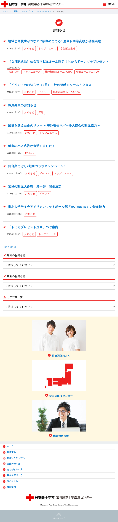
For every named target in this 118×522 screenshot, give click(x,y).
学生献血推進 (67, 48)
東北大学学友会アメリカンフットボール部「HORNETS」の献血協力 (56, 206)
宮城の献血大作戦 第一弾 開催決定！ (36, 186)
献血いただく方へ (16, 458)
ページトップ (59, 515)
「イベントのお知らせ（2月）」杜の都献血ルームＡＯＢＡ (50, 85)
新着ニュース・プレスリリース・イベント (32, 11)
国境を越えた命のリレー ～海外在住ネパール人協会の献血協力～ (54, 125)
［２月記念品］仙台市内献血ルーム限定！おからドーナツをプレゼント (58, 61)
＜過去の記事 (10, 247)
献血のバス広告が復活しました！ (31, 146)
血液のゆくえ (13, 464)
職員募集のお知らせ (22, 105)
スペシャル (12, 481)
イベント (44, 92)
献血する (11, 452)
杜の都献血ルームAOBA (58, 71)
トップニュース (47, 48)
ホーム (6, 11)
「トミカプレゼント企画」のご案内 (33, 227)
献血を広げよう (15, 475)
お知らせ (29, 48)
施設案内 (11, 487)
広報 (41, 112)
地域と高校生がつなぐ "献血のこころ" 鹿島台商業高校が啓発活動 (54, 41)
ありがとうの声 (15, 469)
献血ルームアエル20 (87, 71)
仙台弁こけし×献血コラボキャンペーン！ (37, 166)
